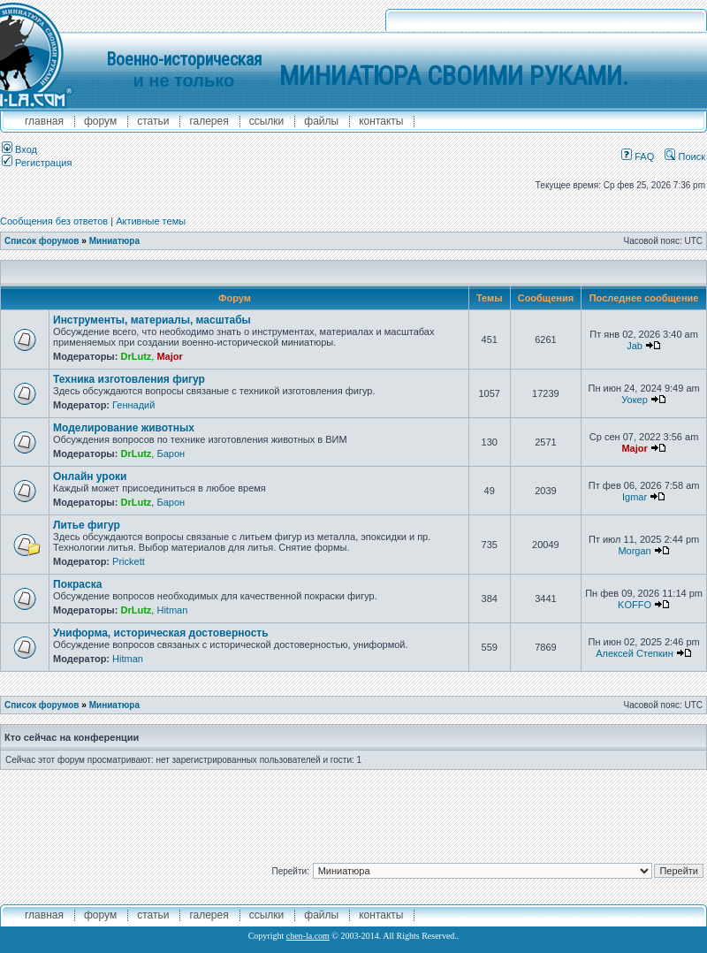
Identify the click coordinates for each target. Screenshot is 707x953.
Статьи (153, 121)
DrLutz (135, 356)
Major (169, 356)
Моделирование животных (123, 428)
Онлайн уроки (89, 476)
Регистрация (37, 162)
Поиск (685, 156)
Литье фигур (86, 525)
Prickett (128, 561)
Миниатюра (114, 241)
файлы (321, 121)
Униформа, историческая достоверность (161, 633)
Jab (634, 345)
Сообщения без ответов (54, 221)
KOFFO (634, 604)
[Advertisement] (353, 810)
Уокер (634, 399)
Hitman (171, 610)
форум (100, 121)
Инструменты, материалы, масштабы (152, 320)
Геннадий (133, 405)
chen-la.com (308, 936)
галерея (208, 121)
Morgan (634, 550)
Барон (170, 453)
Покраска (77, 584)
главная (44, 121)
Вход (19, 149)
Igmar (634, 497)
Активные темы (151, 221)
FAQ (637, 156)
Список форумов (42, 241)
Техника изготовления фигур (129, 379)
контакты (381, 121)
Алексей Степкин (634, 653)
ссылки (267, 121)
